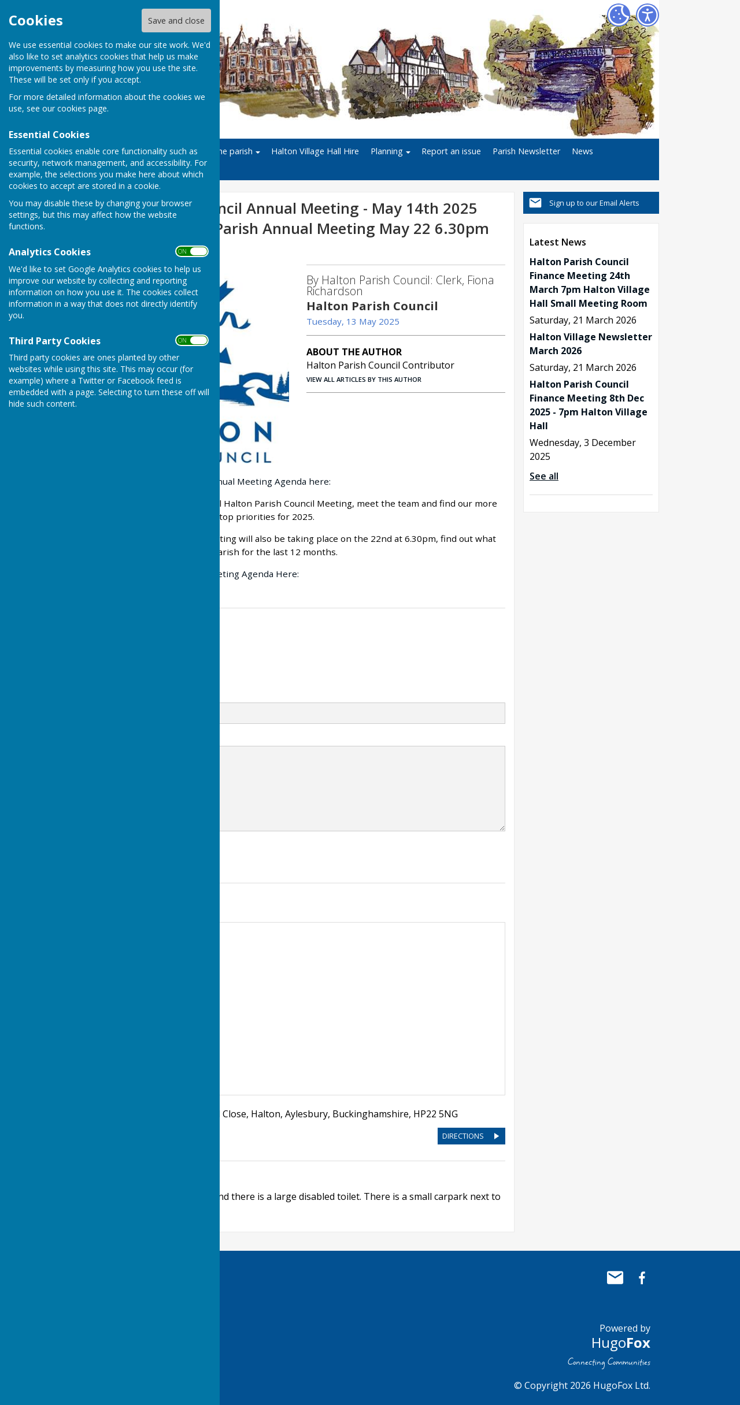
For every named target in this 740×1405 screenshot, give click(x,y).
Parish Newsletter (526, 151)
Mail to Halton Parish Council (615, 1278)
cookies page (82, 108)
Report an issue (451, 151)
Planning (387, 151)
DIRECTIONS (463, 1136)
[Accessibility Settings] (647, 15)
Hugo (620, 1342)
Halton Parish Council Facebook (641, 1278)
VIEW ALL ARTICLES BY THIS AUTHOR (363, 379)
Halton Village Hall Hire (315, 151)
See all (544, 476)
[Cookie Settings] (618, 15)
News (582, 151)
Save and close (176, 20)
